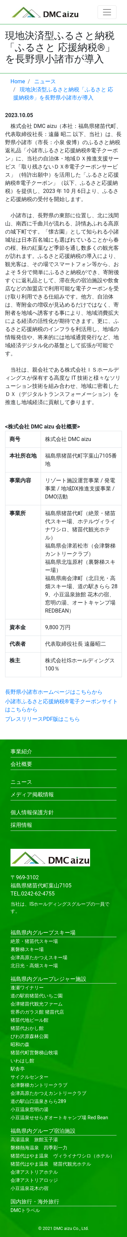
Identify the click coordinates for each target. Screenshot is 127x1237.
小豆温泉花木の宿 (29, 1188)
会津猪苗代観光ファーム (36, 1004)
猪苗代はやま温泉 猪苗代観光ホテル (50, 1164)
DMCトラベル (25, 1210)
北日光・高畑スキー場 (34, 966)
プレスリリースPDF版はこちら (42, 719)
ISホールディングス (50, 904)
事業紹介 (21, 751)
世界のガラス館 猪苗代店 (37, 1012)
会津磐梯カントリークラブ (38, 1085)
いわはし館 (22, 1061)
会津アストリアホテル (34, 1172)
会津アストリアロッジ (34, 1180)
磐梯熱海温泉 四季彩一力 (38, 1148)
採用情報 (21, 825)
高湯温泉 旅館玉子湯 (34, 1140)
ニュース (21, 782)
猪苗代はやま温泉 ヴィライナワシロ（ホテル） (62, 1156)
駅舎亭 (17, 1069)
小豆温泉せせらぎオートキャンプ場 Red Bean (59, 1118)
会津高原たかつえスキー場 (38, 957)
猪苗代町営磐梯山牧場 (34, 1053)
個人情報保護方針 (32, 812)
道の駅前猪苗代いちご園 (36, 996)
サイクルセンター (29, 1077)
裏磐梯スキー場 (27, 949)
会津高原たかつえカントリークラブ (48, 1093)
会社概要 (21, 764)
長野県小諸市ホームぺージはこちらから (54, 692)
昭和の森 (19, 1044)
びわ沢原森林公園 (29, 1036)
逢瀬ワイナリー (27, 988)
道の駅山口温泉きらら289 (38, 1101)
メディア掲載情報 (32, 794)
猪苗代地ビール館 (29, 1020)
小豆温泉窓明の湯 (29, 1109)
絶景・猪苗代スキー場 (34, 941)
